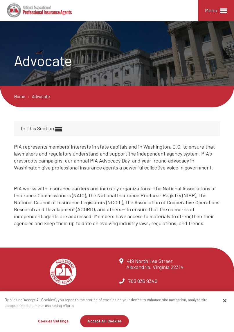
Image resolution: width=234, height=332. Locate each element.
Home (20, 96)
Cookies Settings (53, 321)
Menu (216, 10)
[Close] (224, 300)
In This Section (41, 128)
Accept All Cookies (104, 321)
